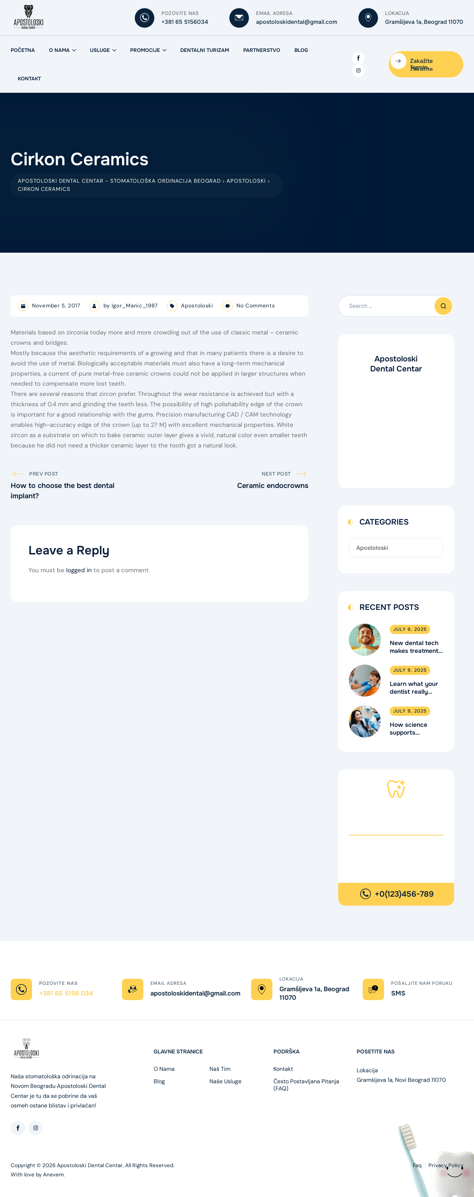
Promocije (145, 50)
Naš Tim (219, 1069)
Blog (301, 50)
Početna (23, 50)
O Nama (59, 50)
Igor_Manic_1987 (135, 305)
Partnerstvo (261, 50)
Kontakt (29, 78)
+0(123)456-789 (404, 894)
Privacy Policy (445, 1165)
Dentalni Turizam (204, 50)
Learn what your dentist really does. (414, 688)
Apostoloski (197, 305)
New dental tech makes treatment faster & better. (414, 647)
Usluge (100, 50)
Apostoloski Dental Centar (90, 1165)
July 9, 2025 (410, 629)
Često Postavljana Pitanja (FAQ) (306, 1085)
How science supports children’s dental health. (414, 729)
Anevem (53, 1174)
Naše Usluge (225, 1081)
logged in (79, 570)
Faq (417, 1165)
